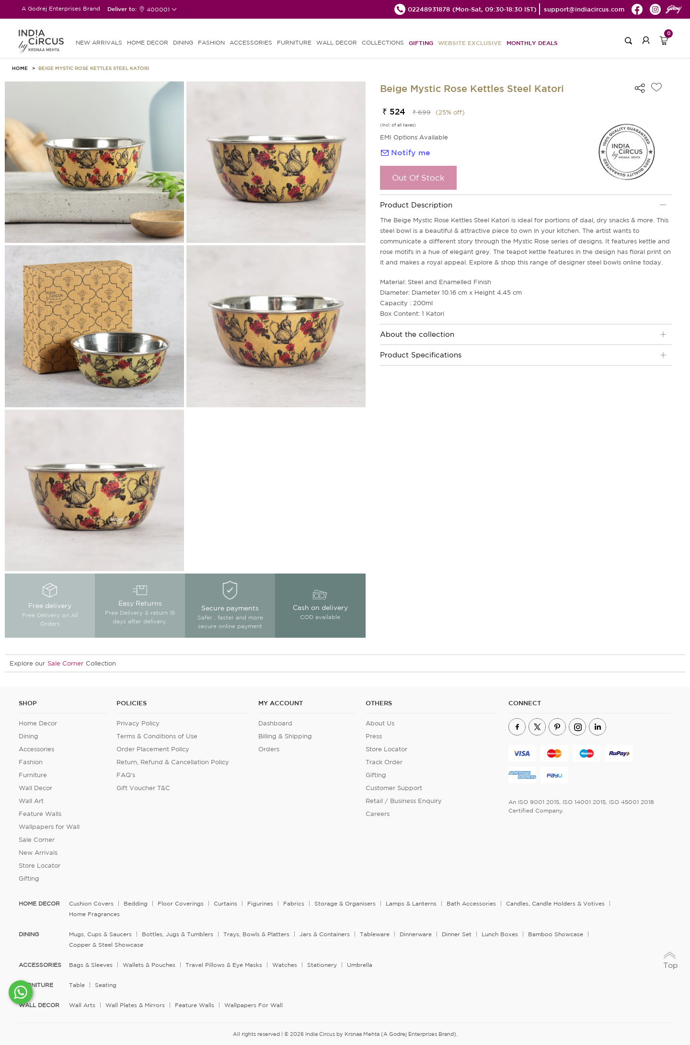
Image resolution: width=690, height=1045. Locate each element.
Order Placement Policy (152, 749)
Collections (383, 42)
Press (374, 736)
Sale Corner (65, 663)
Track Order (384, 762)
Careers (378, 813)
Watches (284, 964)
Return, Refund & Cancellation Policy (172, 762)
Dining (28, 736)
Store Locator (39, 865)
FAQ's (125, 775)
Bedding (136, 903)
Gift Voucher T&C (143, 788)
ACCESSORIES (251, 42)
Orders (268, 749)
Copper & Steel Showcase (106, 944)
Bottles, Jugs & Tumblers (177, 934)
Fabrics (293, 903)
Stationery (322, 964)
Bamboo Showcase (555, 934)
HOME (20, 68)
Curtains (225, 903)
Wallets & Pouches (149, 964)
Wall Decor (35, 788)
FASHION (211, 42)
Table (77, 985)
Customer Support (394, 788)
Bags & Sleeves (91, 964)
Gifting (421, 42)
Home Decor (38, 723)
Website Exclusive (470, 42)
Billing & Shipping (285, 736)
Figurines (260, 903)
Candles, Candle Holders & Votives (555, 903)
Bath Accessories (471, 903)
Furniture (33, 775)
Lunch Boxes (500, 934)
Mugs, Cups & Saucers (100, 934)
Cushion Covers (91, 903)
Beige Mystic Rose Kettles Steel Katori (93, 68)
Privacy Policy (138, 723)
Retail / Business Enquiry (404, 800)
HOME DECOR (147, 42)
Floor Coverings (181, 903)
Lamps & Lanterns (411, 903)
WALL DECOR (336, 42)
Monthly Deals (532, 42)
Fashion (31, 762)
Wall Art (31, 800)
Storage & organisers (345, 903)
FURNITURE (294, 42)
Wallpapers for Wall (49, 826)
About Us (380, 723)
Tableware (375, 934)
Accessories (36, 749)
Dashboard (275, 723)
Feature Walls (40, 813)
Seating (105, 985)
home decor (39, 904)
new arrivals (99, 42)
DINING (183, 42)
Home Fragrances (94, 914)
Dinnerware (416, 934)
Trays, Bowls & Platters (256, 934)
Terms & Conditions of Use (156, 736)
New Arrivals (38, 852)
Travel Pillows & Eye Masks (223, 964)
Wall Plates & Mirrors (135, 1005)
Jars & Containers (324, 934)
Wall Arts (82, 1005)
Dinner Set (457, 934)
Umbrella (359, 964)
